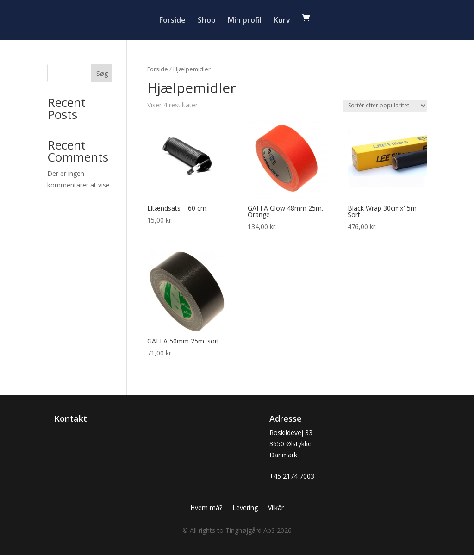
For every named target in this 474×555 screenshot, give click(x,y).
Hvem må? (206, 508)
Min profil (245, 21)
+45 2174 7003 (291, 476)
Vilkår (276, 508)
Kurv (282, 21)
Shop (207, 21)
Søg (102, 73)
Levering (245, 508)
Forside (172, 21)
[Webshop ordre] (385, 106)
